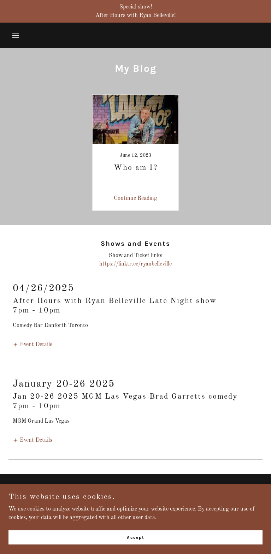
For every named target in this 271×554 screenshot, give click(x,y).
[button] (37, 35)
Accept (136, 537)
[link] (135, 152)
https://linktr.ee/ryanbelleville (135, 264)
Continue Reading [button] (135, 198)
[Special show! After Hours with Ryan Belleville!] (135, 11)
